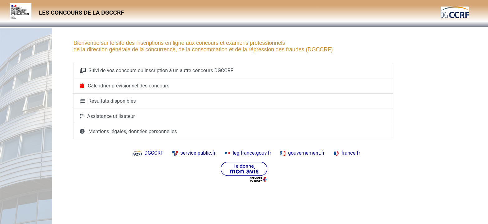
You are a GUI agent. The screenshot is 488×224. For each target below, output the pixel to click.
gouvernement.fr (302, 153)
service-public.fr (194, 153)
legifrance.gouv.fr (248, 153)
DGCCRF (148, 153)
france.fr (347, 153)
